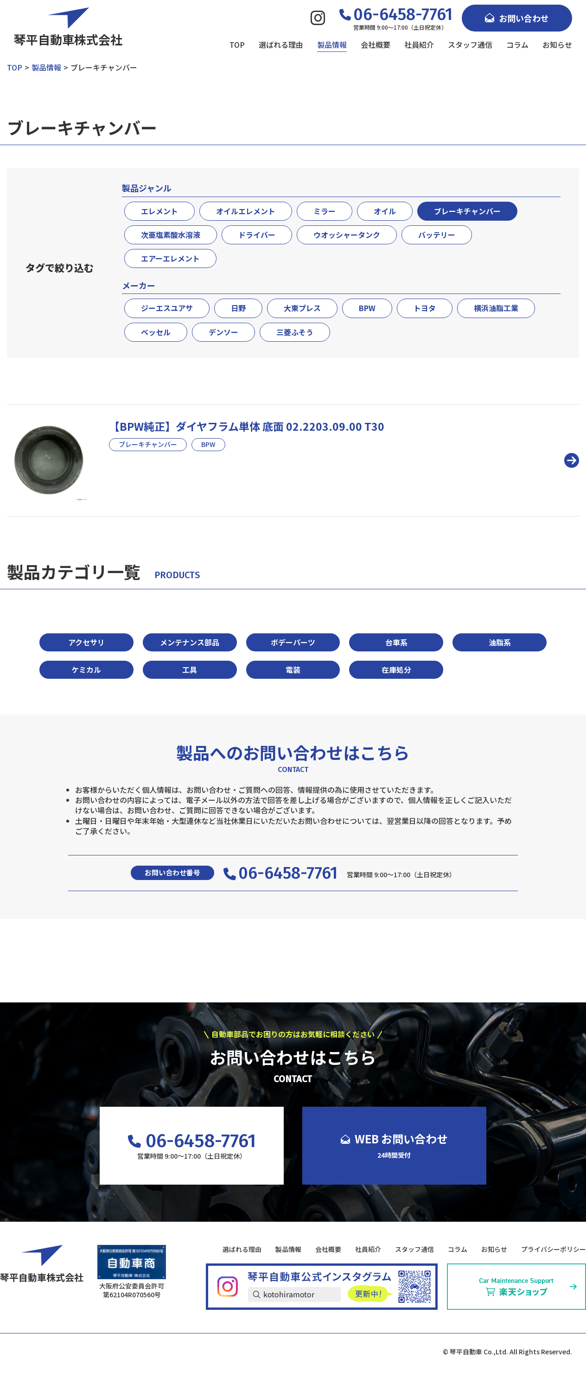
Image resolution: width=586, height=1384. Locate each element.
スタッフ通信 (470, 44)
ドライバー (256, 234)
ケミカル (86, 669)
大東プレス (302, 307)
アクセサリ (86, 642)
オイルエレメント (245, 211)
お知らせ (557, 44)
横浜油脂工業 (496, 307)
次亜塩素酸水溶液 (170, 234)
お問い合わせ (517, 18)
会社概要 (375, 44)
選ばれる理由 (281, 44)
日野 (238, 307)
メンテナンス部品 (189, 642)
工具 (189, 669)
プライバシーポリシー (553, 1249)
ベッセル (156, 332)
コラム (517, 44)
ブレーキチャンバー (467, 211)
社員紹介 (419, 44)
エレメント (159, 211)
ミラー (324, 211)
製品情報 (332, 44)
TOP (237, 44)
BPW (367, 307)
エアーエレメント (170, 258)
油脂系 (500, 642)
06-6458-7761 (280, 873)
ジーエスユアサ (167, 307)
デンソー (223, 332)
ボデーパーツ (293, 642)
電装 (293, 669)
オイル (385, 211)
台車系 (396, 642)
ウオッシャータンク (346, 234)
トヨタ (425, 307)
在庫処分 (396, 669)
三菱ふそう (294, 332)
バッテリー (436, 234)
